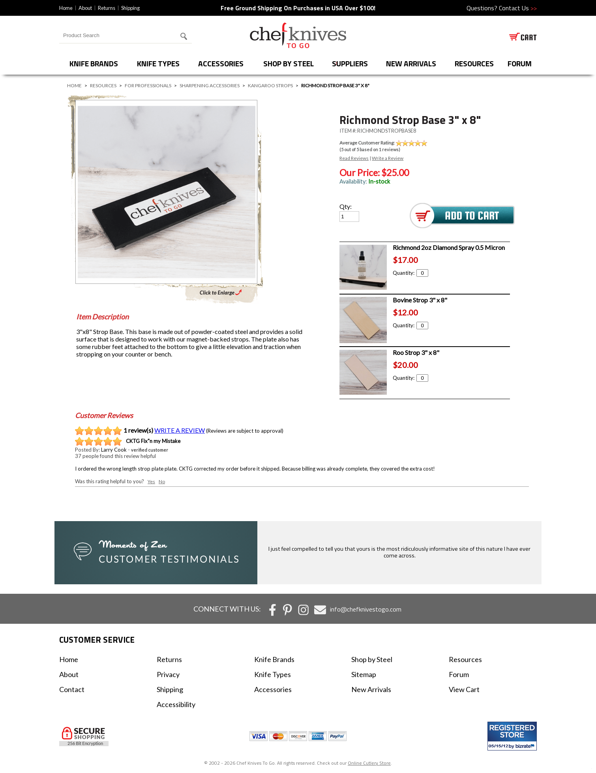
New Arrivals (411, 63)
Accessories (221, 63)
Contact (71, 689)
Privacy (168, 674)
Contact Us (518, 8)
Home (66, 8)
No (162, 481)
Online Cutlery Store (369, 763)
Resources (474, 63)
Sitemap (363, 674)
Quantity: (410, 273)
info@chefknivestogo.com (365, 609)
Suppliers (350, 63)
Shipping (130, 8)
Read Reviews (354, 158)
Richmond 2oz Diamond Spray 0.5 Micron (449, 247)
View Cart (464, 689)
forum (520, 63)
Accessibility (176, 704)
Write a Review (387, 158)
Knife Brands (93, 63)
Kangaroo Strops (270, 85)
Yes (151, 481)
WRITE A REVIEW (179, 430)
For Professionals (148, 85)
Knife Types (158, 63)
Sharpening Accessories (210, 85)
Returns (106, 8)
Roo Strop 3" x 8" (416, 352)
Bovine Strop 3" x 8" (420, 300)
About (85, 8)
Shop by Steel (288, 63)
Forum (459, 674)
